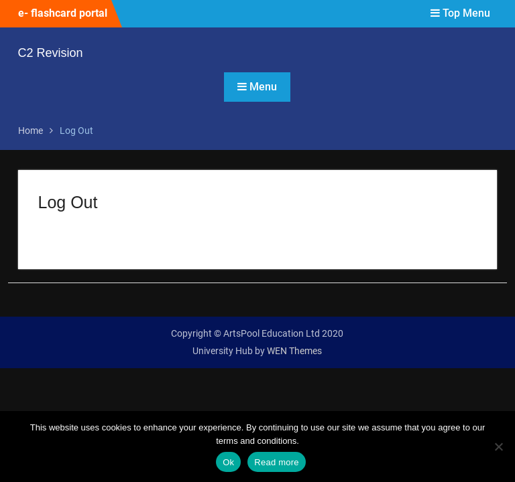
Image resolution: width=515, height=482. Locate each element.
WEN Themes (294, 350)
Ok (228, 462)
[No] (498, 446)
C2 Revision (50, 53)
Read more (276, 462)
